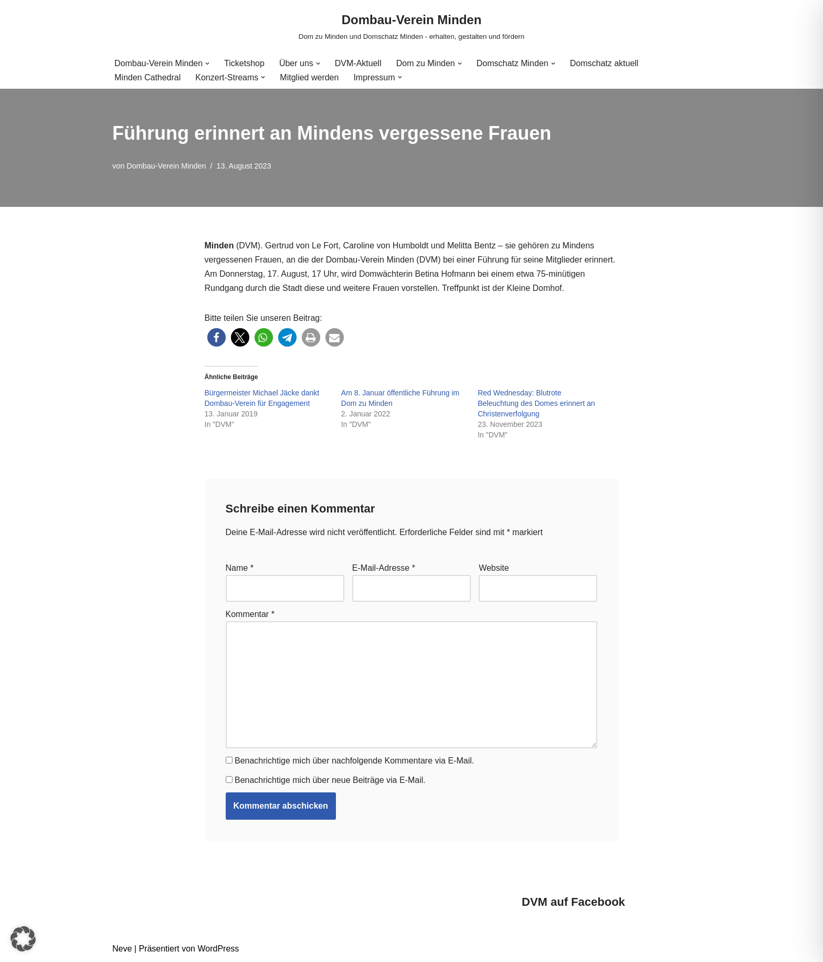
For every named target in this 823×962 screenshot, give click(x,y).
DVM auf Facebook (573, 901)
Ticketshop (244, 63)
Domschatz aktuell (604, 63)
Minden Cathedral (147, 77)
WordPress (218, 948)
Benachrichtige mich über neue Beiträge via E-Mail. (330, 780)
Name (240, 567)
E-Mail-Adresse (383, 567)
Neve (122, 948)
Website (494, 567)
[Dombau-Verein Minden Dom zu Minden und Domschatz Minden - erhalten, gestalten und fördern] (411, 26)
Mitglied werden (309, 77)
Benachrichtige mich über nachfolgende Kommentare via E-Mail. (354, 760)
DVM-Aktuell (358, 63)
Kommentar (250, 614)
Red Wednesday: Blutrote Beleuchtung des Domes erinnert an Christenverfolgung (536, 403)
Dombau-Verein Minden (166, 166)
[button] (207, 63)
